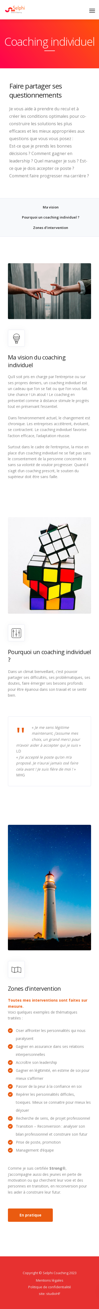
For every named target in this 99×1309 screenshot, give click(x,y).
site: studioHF (49, 1293)
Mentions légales (49, 1280)
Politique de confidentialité (49, 1287)
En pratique (30, 1215)
